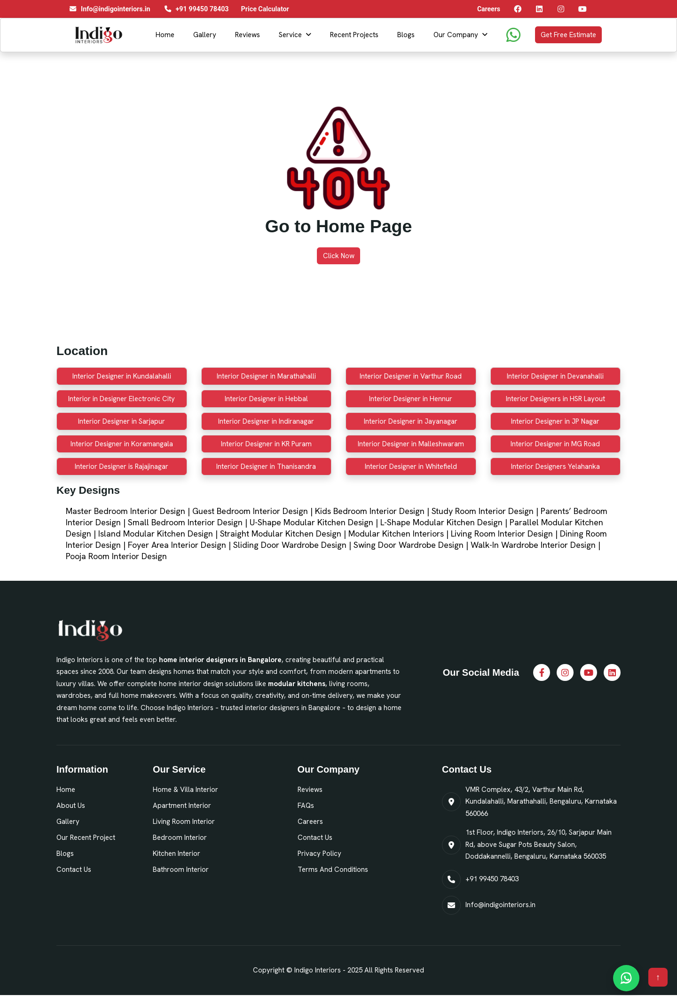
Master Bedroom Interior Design (125, 511)
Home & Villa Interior (185, 789)
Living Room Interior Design (502, 533)
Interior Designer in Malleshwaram (411, 444)
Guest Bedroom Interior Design (250, 511)
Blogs (406, 35)
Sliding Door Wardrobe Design (289, 544)
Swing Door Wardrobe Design (409, 544)
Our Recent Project (85, 837)
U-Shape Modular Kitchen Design (311, 522)
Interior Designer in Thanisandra (266, 466)
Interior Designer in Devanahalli (555, 376)
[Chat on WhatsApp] (626, 978)
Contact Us (73, 869)
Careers (310, 821)
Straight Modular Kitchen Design (280, 533)
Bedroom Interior (180, 837)
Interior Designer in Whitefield (411, 466)
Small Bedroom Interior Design (185, 522)
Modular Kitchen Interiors (396, 533)
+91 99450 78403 (492, 879)
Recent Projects (354, 35)
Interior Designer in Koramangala (122, 444)
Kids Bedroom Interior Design (370, 511)
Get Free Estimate (568, 35)
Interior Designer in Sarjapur (121, 421)
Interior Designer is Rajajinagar (121, 466)
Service (290, 35)
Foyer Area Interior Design (177, 544)
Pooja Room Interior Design (116, 556)
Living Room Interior (184, 821)
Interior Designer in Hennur (410, 398)
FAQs (306, 805)
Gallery (204, 35)
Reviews (247, 35)
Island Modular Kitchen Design (155, 533)
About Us (70, 805)
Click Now (338, 256)
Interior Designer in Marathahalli (266, 376)
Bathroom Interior (181, 869)
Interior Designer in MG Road (555, 444)
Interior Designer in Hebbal (266, 398)
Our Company (455, 35)
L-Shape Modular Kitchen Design (441, 522)
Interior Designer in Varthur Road (411, 376)
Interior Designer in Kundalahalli (121, 376)
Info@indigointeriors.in (500, 904)
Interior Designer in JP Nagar (555, 421)
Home (165, 35)
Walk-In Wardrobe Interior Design (533, 544)
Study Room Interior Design (483, 511)
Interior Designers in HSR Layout (555, 398)
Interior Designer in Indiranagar (266, 421)
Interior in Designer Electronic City (121, 398)
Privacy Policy (319, 853)
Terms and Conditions (333, 869)
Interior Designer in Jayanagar (410, 421)
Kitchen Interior (176, 853)
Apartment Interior (182, 805)
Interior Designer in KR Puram (266, 444)
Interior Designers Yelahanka (555, 466)
